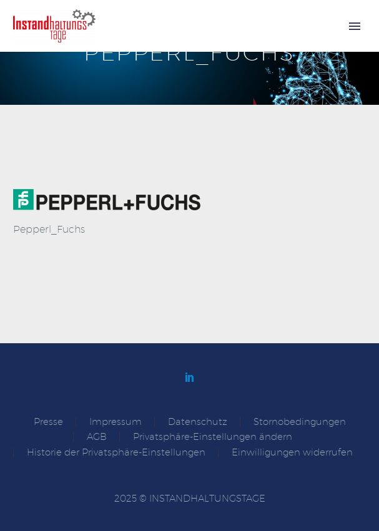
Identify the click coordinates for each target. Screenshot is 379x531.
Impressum (115, 422)
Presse (48, 422)
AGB (97, 437)
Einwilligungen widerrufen (292, 452)
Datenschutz (197, 422)
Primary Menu (354, 26)
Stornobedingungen (299, 422)
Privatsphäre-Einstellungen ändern (212, 437)
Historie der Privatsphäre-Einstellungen (116, 452)
